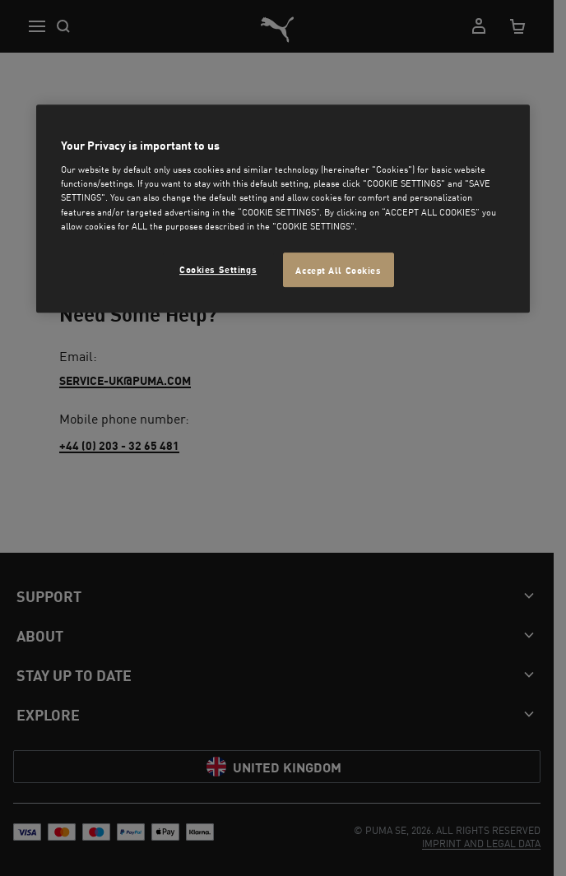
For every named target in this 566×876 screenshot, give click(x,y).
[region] (283, 208)
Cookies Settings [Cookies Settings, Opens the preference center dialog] (218, 269)
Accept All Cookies (338, 269)
